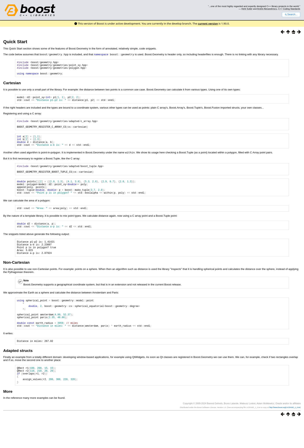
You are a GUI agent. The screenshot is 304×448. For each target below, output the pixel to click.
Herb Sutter (247, 9)
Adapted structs (18, 375)
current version (208, 23)
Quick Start (15, 41)
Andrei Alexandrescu (267, 9)
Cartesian (12, 86)
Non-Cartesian (16, 280)
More (7, 419)
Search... (291, 14)
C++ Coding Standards (289, 9)
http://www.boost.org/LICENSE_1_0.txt (284, 435)
